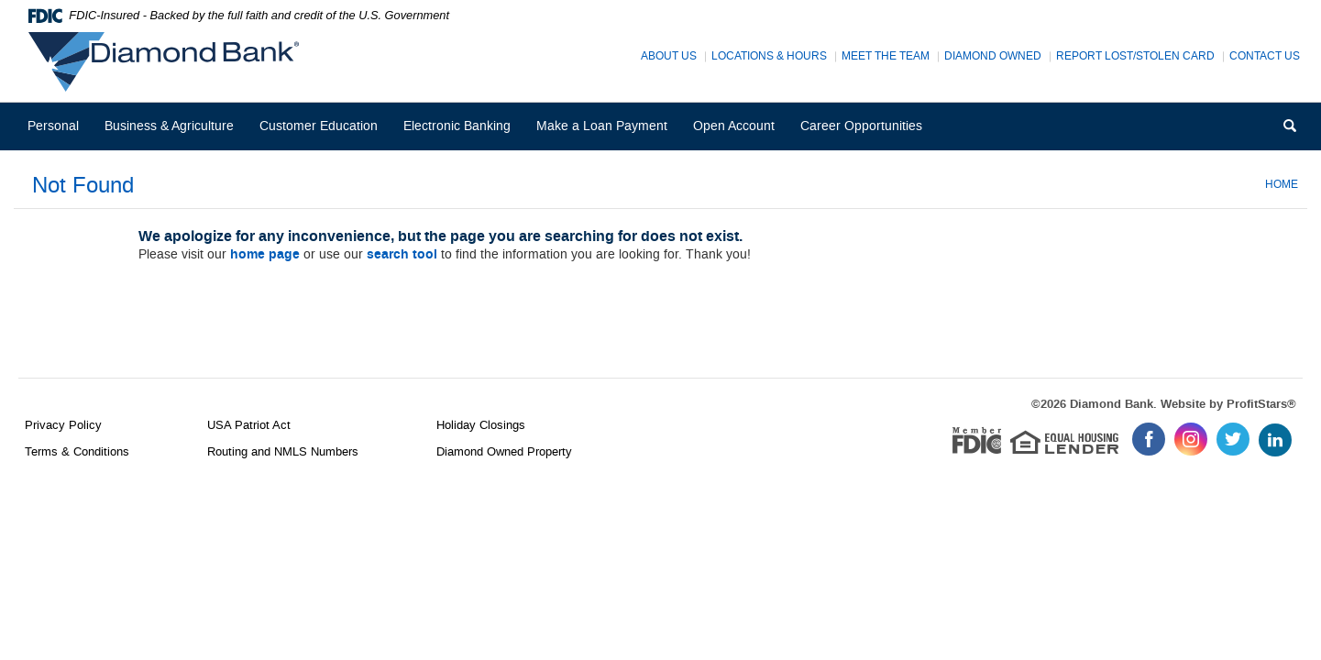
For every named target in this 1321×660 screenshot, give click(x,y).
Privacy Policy (63, 425)
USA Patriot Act (249, 425)
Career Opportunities (867, 133)
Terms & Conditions (77, 451)
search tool (402, 255)
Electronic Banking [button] (457, 126)
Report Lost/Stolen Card (1135, 56)
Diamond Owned (992, 56)
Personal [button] (53, 126)
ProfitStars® (1261, 404)
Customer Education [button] (318, 126)
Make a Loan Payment (601, 126)
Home (1281, 184)
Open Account (734, 126)
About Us (669, 56)
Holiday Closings (480, 425)
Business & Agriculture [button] (169, 126)
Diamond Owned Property (504, 451)
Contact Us (1264, 56)
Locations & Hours (769, 56)
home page (265, 255)
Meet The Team (886, 56)
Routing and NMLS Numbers (282, 451)
